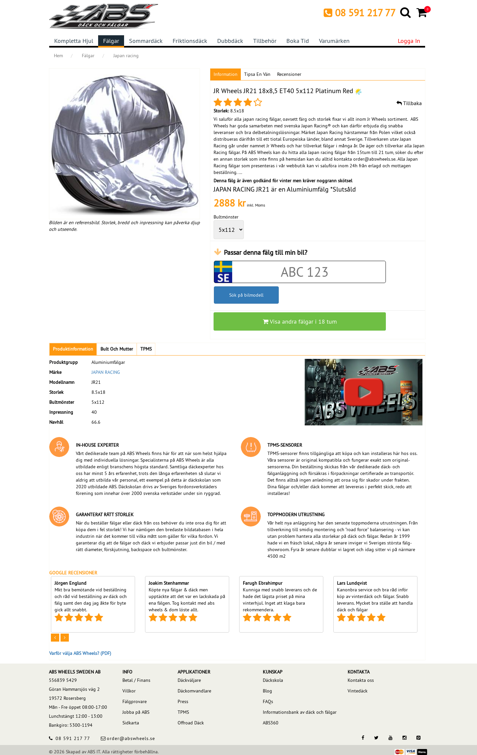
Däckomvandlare (194, 691)
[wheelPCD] (229, 229)
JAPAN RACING (105, 372)
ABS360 (270, 723)
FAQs (268, 701)
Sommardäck (146, 41)
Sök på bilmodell (246, 295)
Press (183, 701)
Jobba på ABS (135, 712)
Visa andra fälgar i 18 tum (300, 321)
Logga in (409, 41)
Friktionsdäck (190, 41)
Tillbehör (264, 41)
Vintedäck (358, 691)
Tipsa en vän (257, 74)
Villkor (129, 691)
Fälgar (111, 41)
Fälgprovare (134, 701)
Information (226, 74)
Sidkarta (130, 723)
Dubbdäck (230, 41)
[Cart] (422, 12)
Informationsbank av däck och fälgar (300, 712)
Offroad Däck (191, 723)
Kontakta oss (361, 680)
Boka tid (297, 41)
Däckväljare (189, 680)
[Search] (406, 12)
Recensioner (289, 74)
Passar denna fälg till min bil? (265, 252)
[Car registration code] (305, 272)
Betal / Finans (136, 680)
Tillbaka (409, 103)
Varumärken (334, 41)
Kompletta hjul (73, 41)
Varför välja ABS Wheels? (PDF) (80, 653)
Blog (267, 691)
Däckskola (273, 680)
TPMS (183, 712)
